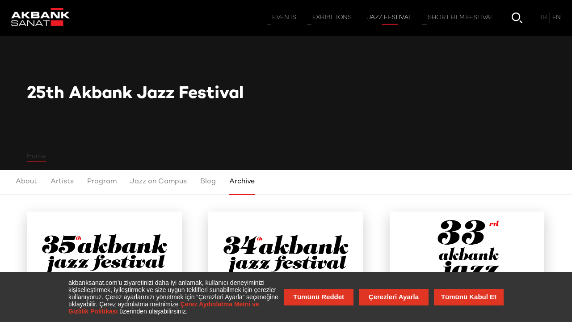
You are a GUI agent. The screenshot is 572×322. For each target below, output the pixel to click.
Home (36, 156)
